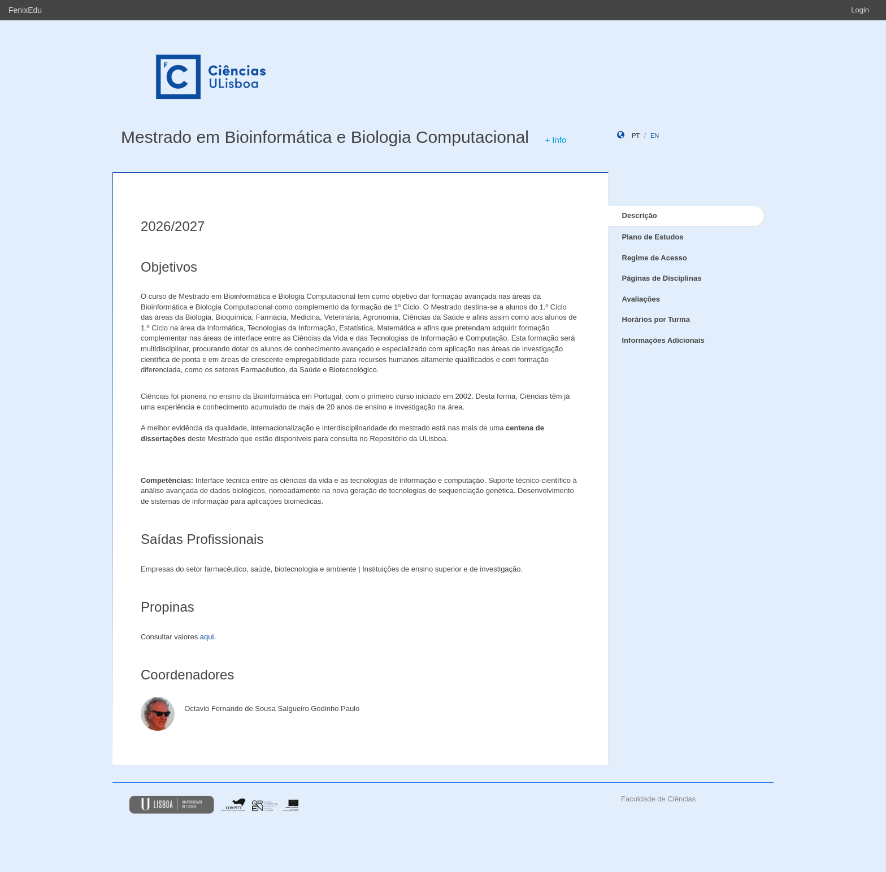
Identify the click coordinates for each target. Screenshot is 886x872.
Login (860, 10)
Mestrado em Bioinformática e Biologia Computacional (325, 137)
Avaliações (641, 299)
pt (636, 135)
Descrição (639, 215)
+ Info (555, 140)
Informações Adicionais (663, 340)
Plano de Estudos (653, 237)
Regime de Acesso (654, 258)
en (654, 135)
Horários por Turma (656, 319)
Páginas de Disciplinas (662, 278)
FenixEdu (25, 10)
